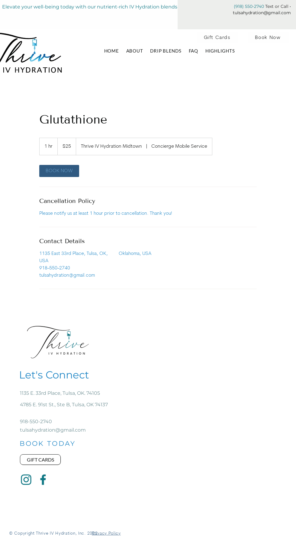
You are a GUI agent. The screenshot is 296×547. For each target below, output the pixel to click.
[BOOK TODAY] (47, 443)
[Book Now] (268, 37)
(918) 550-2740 (249, 6)
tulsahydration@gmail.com (262, 12)
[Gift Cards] (217, 37)
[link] (59, 171)
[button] (193, 51)
